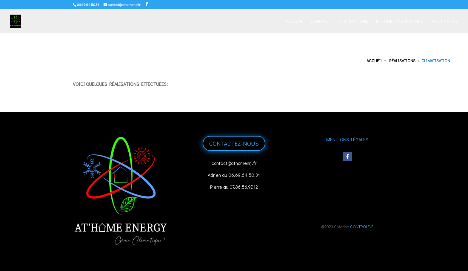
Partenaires (444, 21)
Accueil (294, 21)
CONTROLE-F (361, 227)
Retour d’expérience (399, 21)
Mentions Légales (347, 139)
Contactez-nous (234, 143)
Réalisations (354, 21)
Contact (321, 21)
